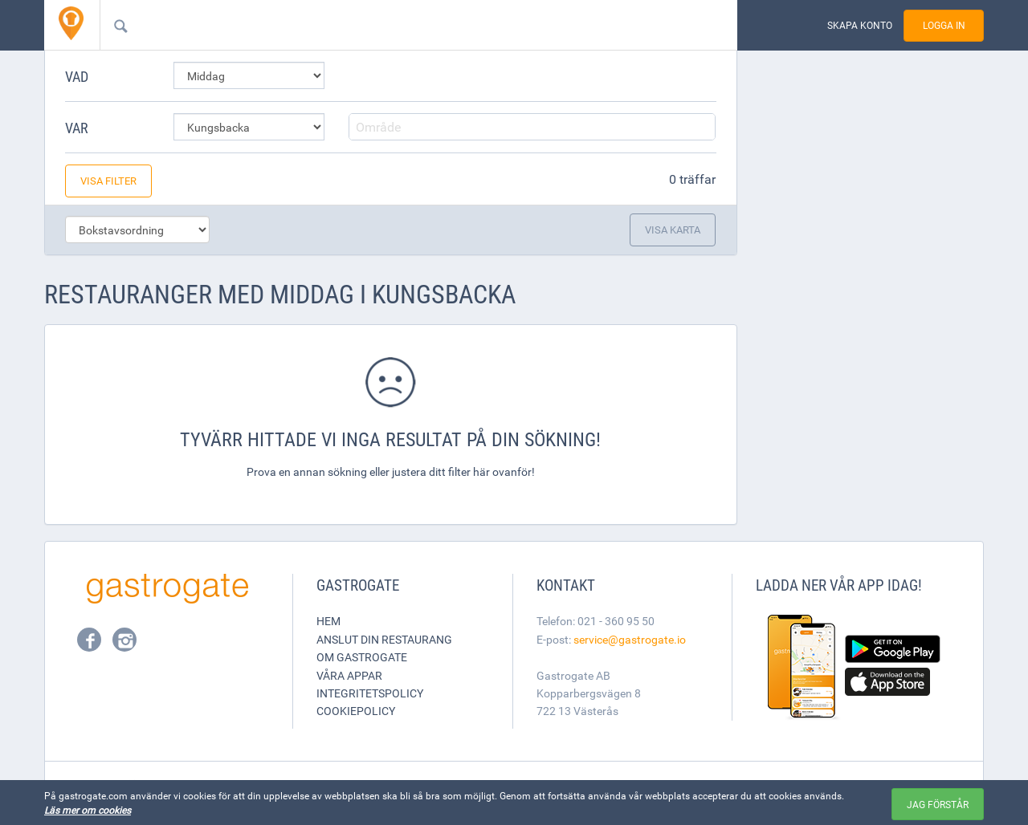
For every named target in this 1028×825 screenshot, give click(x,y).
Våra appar (349, 675)
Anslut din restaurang (384, 639)
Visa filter (108, 180)
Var (76, 127)
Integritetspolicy (369, 693)
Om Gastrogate (361, 656)
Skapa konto (859, 25)
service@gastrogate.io (629, 639)
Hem (328, 620)
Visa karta (672, 229)
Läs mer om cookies (87, 809)
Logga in (944, 25)
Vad (76, 76)
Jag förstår (938, 804)
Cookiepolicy (355, 710)
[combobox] (392, 25)
